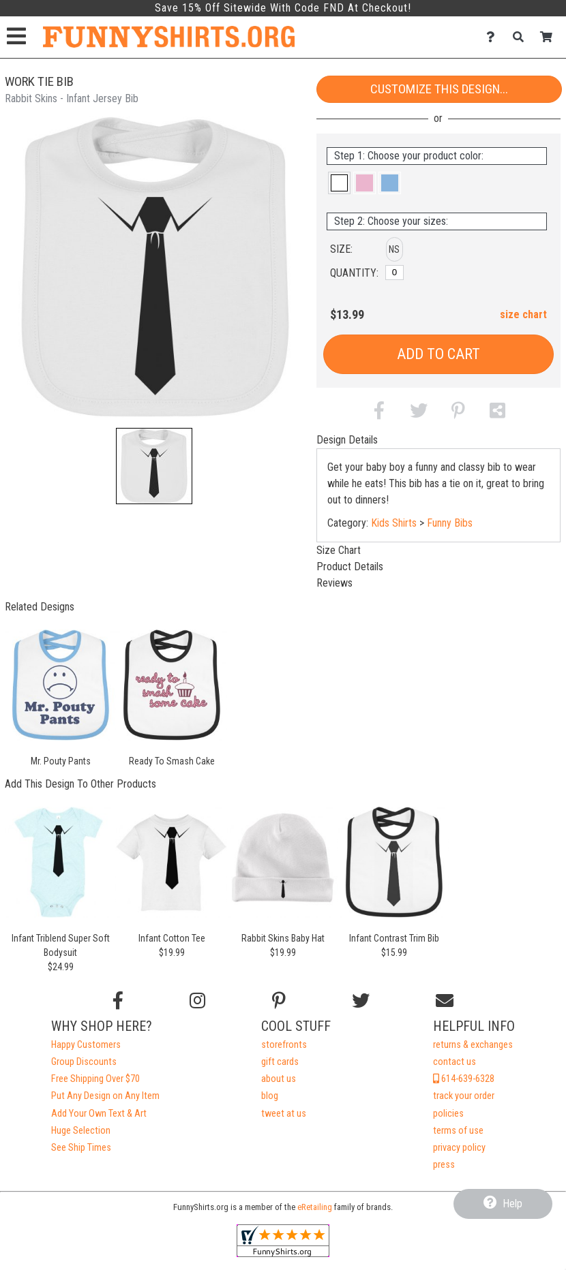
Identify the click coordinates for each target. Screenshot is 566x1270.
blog (269, 1096)
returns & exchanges (473, 1045)
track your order (463, 1096)
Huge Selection (80, 1130)
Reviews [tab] (334, 582)
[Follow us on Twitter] (361, 1001)
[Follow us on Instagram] (197, 1001)
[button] (154, 466)
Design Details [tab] (347, 439)
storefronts (284, 1045)
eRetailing (314, 1207)
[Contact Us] (494, 37)
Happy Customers (86, 1045)
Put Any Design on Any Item (105, 1096)
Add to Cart (438, 353)
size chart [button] (523, 314)
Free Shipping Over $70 (95, 1079)
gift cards (280, 1062)
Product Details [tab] (349, 566)
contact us (454, 1062)
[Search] (522, 37)
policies (448, 1113)
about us (278, 1079)
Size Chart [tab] (338, 550)
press (444, 1165)
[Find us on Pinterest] (279, 1001)
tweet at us (283, 1113)
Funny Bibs (450, 522)
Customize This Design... (439, 89)
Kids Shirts (394, 522)
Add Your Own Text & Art (99, 1113)
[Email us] (444, 1001)
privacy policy (459, 1147)
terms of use (458, 1130)
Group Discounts (84, 1062)
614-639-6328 (463, 1079)
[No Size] (394, 272)
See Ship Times (81, 1147)
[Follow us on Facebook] (118, 1001)
